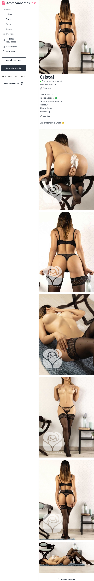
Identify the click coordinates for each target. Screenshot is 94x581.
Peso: (42, 111)
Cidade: (43, 94)
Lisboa (9, 14)
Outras (9, 29)
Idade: (43, 104)
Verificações (10, 46)
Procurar (8, 34)
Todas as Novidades (9, 40)
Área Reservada (13, 60)
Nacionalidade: (47, 98)
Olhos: (43, 101)
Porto (8, 19)
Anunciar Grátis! (13, 68)
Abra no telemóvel (13, 83)
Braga (8, 24)
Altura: (43, 108)
